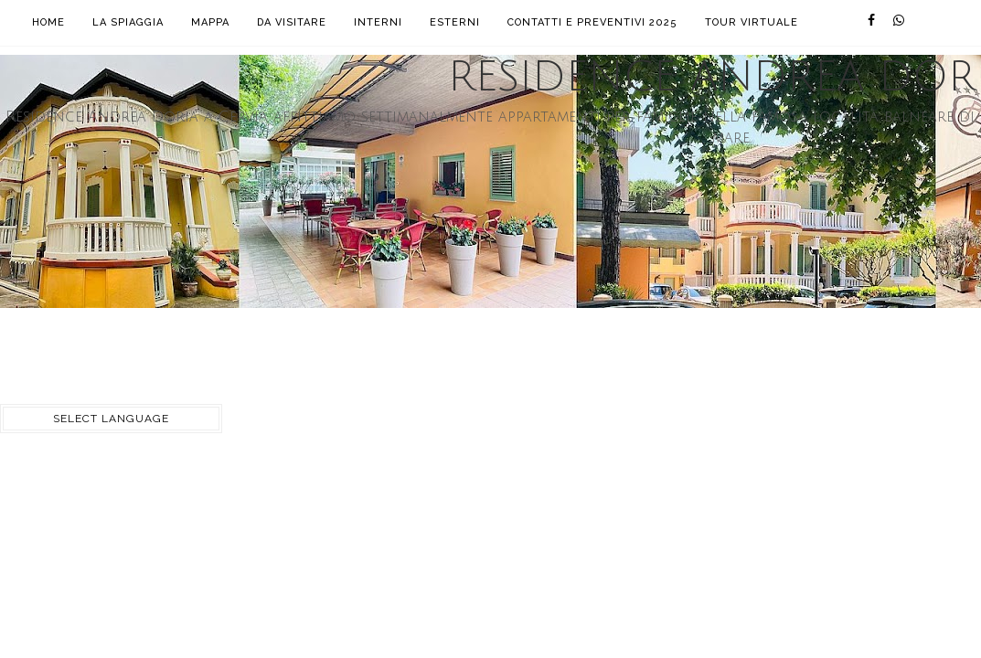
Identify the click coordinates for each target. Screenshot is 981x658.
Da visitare (291, 22)
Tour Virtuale (751, 22)
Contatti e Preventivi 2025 (592, 22)
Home (48, 22)
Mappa (210, 22)
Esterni (455, 22)
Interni (378, 22)
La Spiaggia (128, 22)
